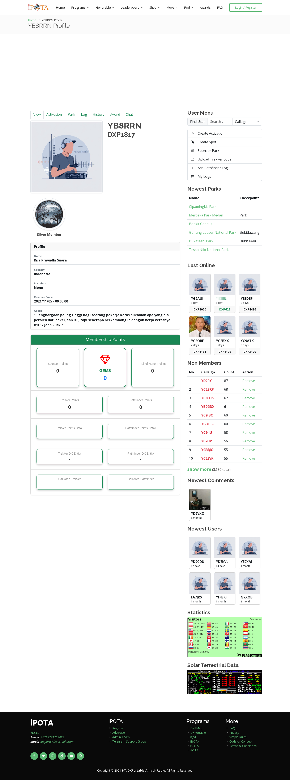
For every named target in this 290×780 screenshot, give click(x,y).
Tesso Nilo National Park (209, 249)
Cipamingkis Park (203, 206)
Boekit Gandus (200, 224)
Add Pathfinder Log (209, 168)
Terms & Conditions (243, 746)
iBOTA (194, 741)
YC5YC (34, 733)
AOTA (194, 750)
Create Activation (208, 133)
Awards (205, 7)
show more (199, 469)
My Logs (201, 176)
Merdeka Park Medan (206, 215)
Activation (54, 114)
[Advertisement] (145, 78)
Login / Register (245, 7)
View (37, 114)
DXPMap (196, 728)
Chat (129, 114)
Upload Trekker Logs (211, 159)
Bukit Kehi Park (201, 241)
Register (117, 728)
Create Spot (203, 142)
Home (60, 7)
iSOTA (194, 746)
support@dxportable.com (56, 742)
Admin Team (121, 737)
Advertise (118, 733)
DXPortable (198, 733)
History (98, 114)
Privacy (234, 733)
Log (84, 114)
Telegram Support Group (129, 741)
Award (115, 114)
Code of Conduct (240, 741)
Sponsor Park (205, 150)
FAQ (220, 7)
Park (71, 114)
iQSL (193, 737)
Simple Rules (238, 737)
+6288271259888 (52, 737)
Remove (248, 380)
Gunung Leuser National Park (212, 232)
